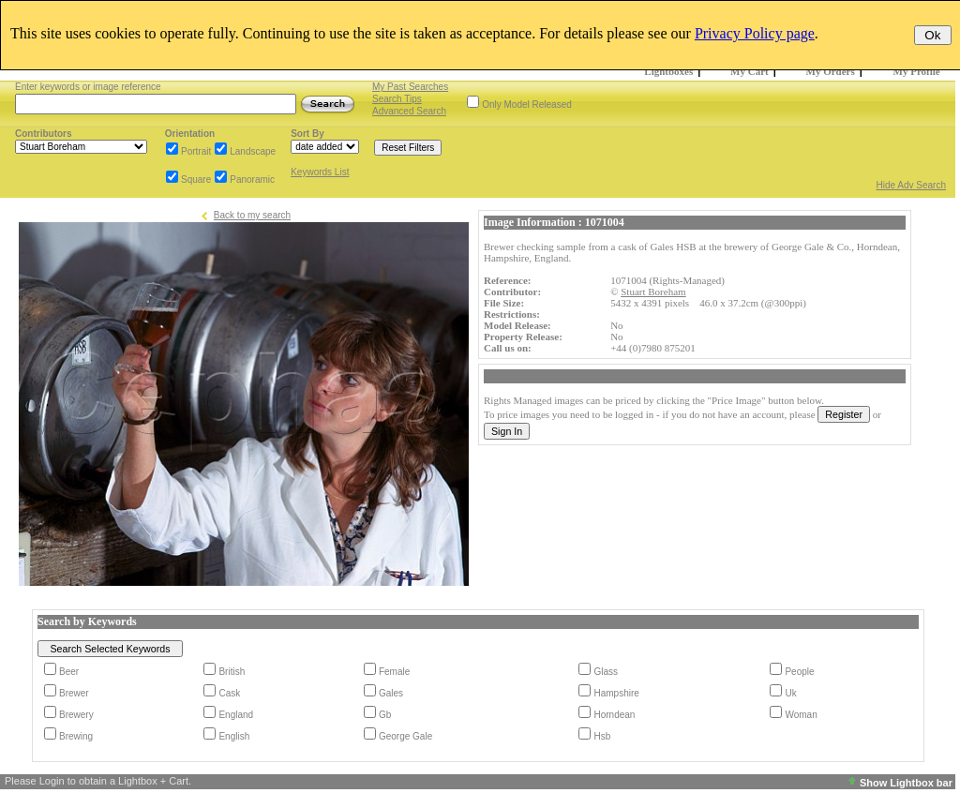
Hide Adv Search (912, 185)
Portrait (196, 151)
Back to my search (252, 215)
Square (196, 179)
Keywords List (320, 172)
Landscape (253, 151)
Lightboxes (668, 71)
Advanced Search (409, 111)
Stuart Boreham (653, 291)
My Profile (916, 71)
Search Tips (397, 99)
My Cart (749, 71)
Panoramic (252, 179)
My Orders (830, 71)
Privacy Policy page (755, 33)
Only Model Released (527, 104)
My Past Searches (410, 87)
